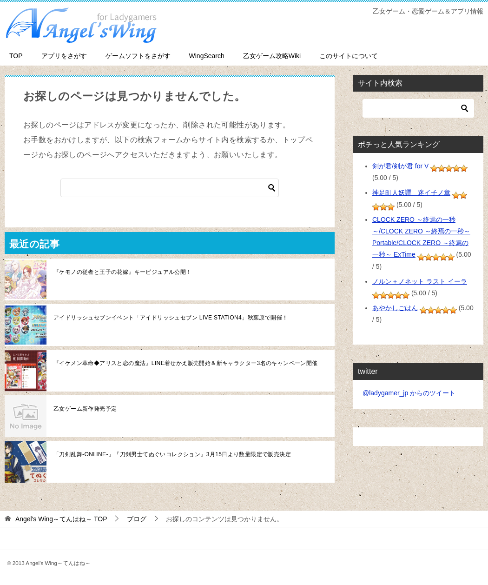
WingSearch (206, 56)
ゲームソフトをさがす (138, 56)
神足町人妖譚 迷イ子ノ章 (411, 192)
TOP (16, 56)
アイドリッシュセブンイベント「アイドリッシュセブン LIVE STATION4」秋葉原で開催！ (170, 317)
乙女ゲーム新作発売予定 (85, 409)
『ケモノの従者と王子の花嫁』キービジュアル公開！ (122, 272)
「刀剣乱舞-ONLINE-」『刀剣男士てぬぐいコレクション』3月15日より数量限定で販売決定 (172, 454)
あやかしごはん (395, 308)
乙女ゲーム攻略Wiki (272, 56)
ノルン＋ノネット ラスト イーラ (419, 281)
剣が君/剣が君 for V (400, 166)
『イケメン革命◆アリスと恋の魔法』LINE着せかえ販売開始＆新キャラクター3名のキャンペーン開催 (185, 363)
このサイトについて (348, 56)
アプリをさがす (64, 56)
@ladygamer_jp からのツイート (409, 393)
